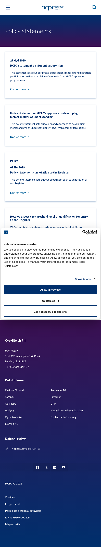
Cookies (10, 497)
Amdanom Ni (58, 390)
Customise (50, 300)
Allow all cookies (50, 289)
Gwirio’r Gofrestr (15, 390)
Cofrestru (10, 403)
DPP (53, 403)
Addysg (9, 410)
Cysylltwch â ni (13, 417)
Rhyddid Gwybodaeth (17, 517)
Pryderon (55, 396)
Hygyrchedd (12, 503)
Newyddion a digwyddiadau (66, 410)
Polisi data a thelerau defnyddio (23, 510)
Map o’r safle (12, 524)
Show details (83, 278)
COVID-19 (11, 423)
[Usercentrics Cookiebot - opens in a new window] (82, 232)
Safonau (9, 396)
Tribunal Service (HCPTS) (25, 448)
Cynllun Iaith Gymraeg (63, 417)
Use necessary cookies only (50, 311)
